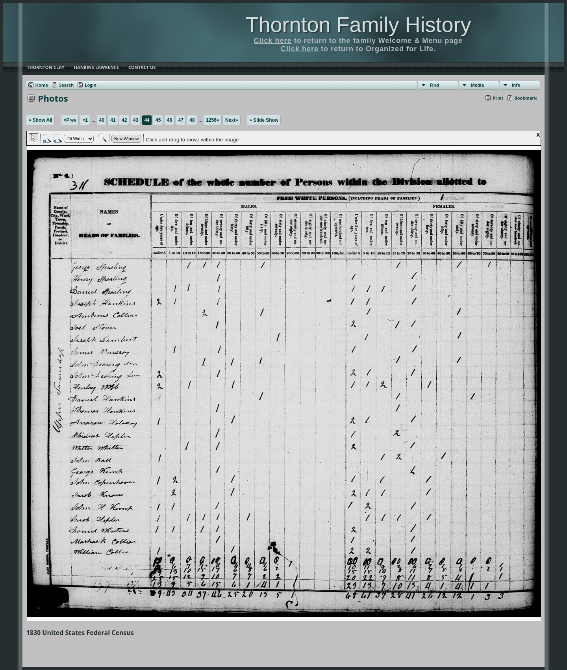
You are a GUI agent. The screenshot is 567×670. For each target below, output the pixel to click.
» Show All (40, 120)
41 (112, 120)
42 (124, 120)
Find (434, 85)
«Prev (70, 120)
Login (90, 85)
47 (180, 120)
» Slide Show (263, 120)
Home (41, 85)
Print (498, 98)
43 (135, 120)
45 (158, 120)
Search (66, 85)
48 (192, 120)
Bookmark (525, 98)
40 (101, 120)
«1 (85, 120)
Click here (273, 41)
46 (169, 120)
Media (477, 85)
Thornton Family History (358, 24)
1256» (212, 120)
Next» (231, 120)
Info (515, 85)
